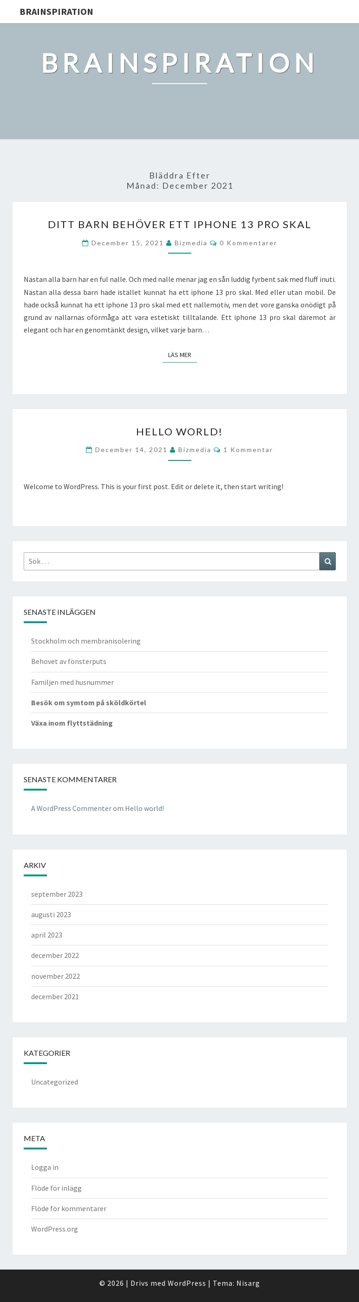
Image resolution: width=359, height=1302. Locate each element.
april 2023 (46, 934)
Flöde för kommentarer (68, 1208)
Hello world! (179, 431)
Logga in (45, 1167)
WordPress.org (54, 1228)
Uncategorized (54, 1081)
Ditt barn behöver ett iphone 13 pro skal (180, 224)
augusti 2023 (51, 914)
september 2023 (57, 894)
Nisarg (248, 1283)
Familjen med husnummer (72, 682)
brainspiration (56, 11)
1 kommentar (248, 449)
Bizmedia (191, 243)
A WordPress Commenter (71, 808)
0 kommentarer (248, 243)
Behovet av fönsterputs (68, 661)
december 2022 (55, 955)
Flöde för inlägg (56, 1188)
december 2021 (55, 996)
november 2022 (55, 976)
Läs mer (182, 354)
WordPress (187, 1283)
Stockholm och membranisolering (86, 640)
